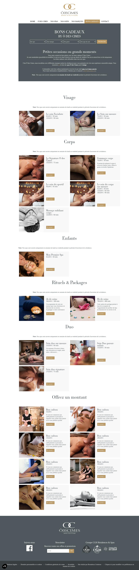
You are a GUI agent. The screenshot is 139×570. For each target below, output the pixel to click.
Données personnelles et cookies (31, 564)
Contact (105, 21)
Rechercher (102, 41)
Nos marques (77, 21)
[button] (4, 566)
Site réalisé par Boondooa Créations (89, 564)
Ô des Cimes (43, 21)
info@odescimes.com (89, 71)
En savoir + (50, 130)
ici (59, 65)
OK (71, 551)
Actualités (71, 564)
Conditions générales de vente (55, 564)
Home (32, 21)
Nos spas (54, 21)
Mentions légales (11, 564)
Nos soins (65, 21)
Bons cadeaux (92, 21)
